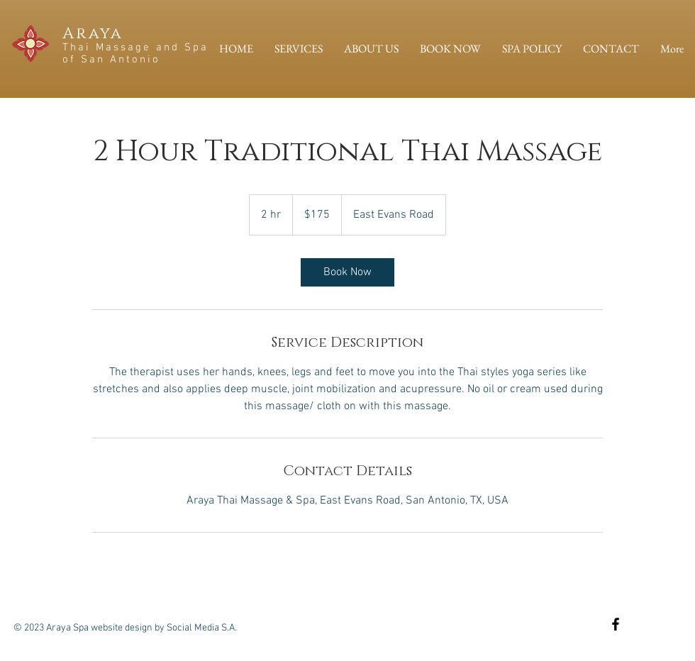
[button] (298, 48)
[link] (347, 272)
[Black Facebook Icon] (615, 624)
